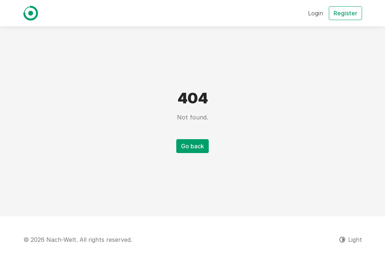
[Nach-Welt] (30, 13)
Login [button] (315, 13)
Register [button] (345, 13)
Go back (192, 146)
